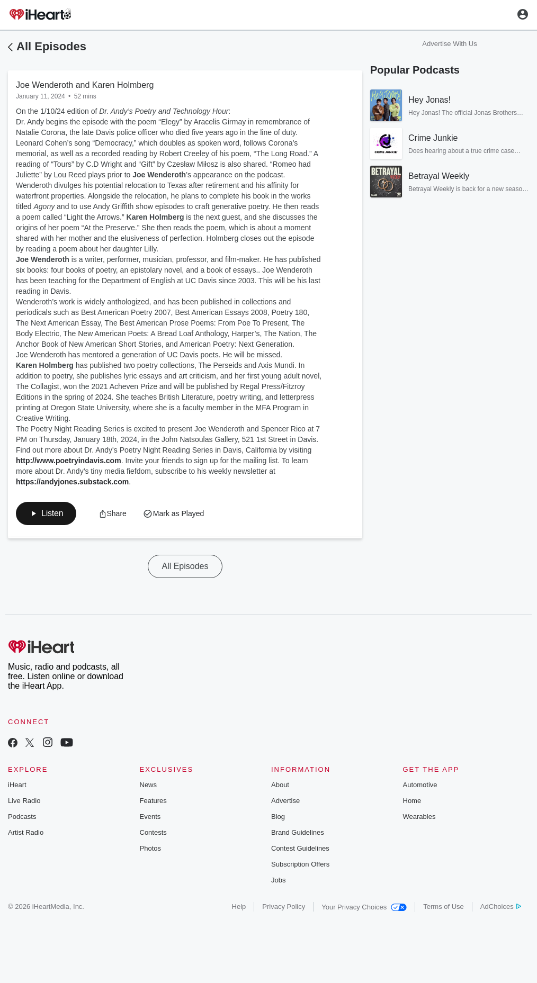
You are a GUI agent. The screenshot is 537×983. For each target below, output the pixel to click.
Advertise (285, 801)
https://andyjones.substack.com (72, 481)
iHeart (17, 785)
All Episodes (51, 46)
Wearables (419, 816)
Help (239, 906)
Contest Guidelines (300, 848)
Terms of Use (443, 906)
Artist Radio (25, 832)
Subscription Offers (300, 864)
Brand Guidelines (297, 832)
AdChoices (500, 906)
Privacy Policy (283, 906)
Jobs (278, 880)
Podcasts (22, 816)
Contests (153, 832)
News (148, 785)
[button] (46, 513)
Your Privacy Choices (364, 907)
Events (150, 816)
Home (412, 801)
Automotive (420, 785)
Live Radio (24, 801)
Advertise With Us (449, 44)
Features (153, 801)
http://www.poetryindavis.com (68, 460)
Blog (278, 816)
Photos (150, 848)
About (280, 785)
